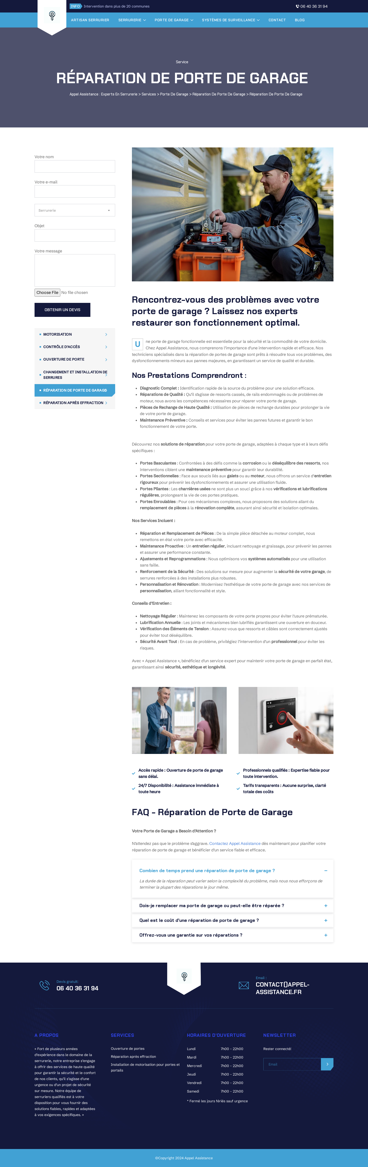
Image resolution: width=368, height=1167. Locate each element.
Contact (284, 20)
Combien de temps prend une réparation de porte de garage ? (207, 871)
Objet (75, 232)
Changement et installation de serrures (75, 375)
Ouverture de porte (63, 359)
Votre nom (75, 163)
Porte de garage (179, 20)
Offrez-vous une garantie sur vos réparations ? (190, 935)
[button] (232, 869)
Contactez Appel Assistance (235, 843)
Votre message (75, 267)
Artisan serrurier (97, 20)
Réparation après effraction (73, 403)
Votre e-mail (75, 188)
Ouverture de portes (127, 1048)
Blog (307, 20)
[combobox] (75, 210)
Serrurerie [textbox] (47, 210)
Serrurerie (137, 20)
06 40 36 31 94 (313, 6)
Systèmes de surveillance (235, 20)
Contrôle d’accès (61, 347)
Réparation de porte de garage (75, 390)
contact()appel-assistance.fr (282, 988)
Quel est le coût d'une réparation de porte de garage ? (199, 920)
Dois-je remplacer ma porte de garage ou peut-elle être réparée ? (211, 906)
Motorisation (57, 334)
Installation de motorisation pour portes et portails (145, 1067)
